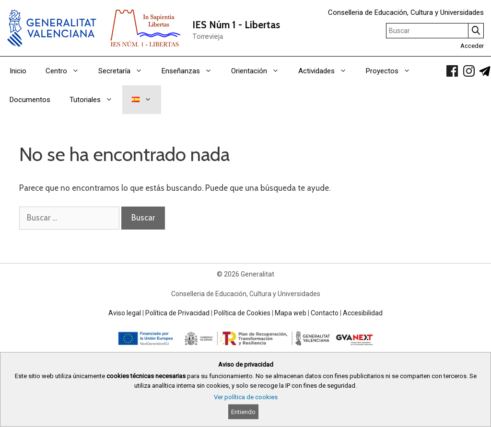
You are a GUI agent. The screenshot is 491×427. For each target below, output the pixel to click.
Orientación (260, 71)
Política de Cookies (242, 313)
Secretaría (125, 71)
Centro (67, 71)
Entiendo (243, 411)
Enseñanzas (192, 71)
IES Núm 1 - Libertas (236, 25)
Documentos (30, 99)
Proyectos (393, 71)
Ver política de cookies (246, 397)
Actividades (327, 71)
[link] (452, 71)
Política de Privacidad (177, 313)
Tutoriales (96, 99)
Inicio (18, 71)
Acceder (472, 45)
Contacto (325, 313)
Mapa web (290, 313)
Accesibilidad (363, 313)
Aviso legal (124, 313)
